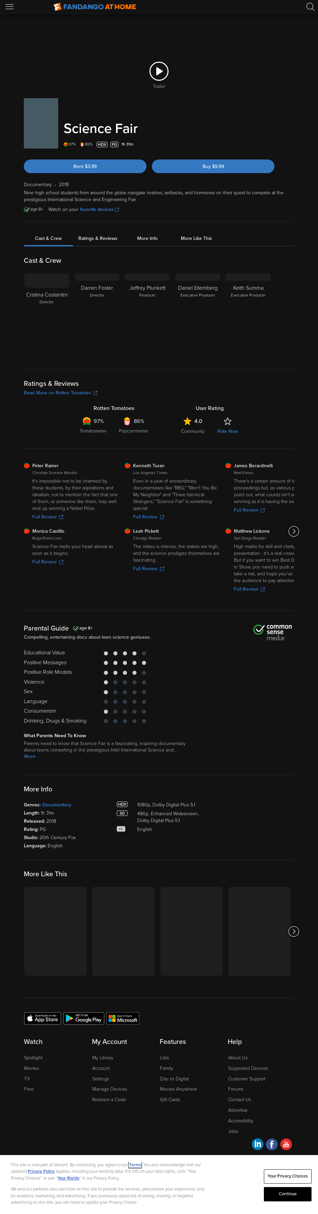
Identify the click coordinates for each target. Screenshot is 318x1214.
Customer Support (247, 1079)
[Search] (310, 7)
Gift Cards (170, 1100)
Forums (235, 1089)
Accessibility (240, 1121)
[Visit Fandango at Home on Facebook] (272, 1145)
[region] (159, 1184)
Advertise (238, 1110)
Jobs (233, 1131)
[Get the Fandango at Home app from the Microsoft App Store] (123, 1018)
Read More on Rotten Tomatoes (60, 393)
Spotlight (33, 1058)
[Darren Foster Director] (97, 316)
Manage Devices (109, 1089)
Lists (164, 1058)
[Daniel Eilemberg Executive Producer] (198, 316)
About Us (238, 1058)
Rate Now (228, 431)
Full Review (47, 517)
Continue (288, 1194)
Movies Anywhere (178, 1089)
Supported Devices (248, 1068)
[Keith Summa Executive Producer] (248, 316)
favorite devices (99, 209)
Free (29, 1089)
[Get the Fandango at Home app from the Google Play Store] (84, 1018)
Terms (135, 1165)
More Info (147, 238)
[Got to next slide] (294, 531)
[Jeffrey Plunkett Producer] (147, 316)
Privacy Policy (41, 1171)
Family (166, 1068)
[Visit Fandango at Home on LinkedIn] (257, 1145)
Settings (100, 1079)
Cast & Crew (48, 238)
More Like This (196, 238)
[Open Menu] (10, 7)
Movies (31, 1068)
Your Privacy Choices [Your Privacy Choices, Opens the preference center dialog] (288, 1176)
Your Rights (68, 1178)
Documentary (56, 805)
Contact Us (239, 1100)
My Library (102, 1058)
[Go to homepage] (95, 7)
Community (193, 431)
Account (101, 1068)
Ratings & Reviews (97, 238)
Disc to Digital (174, 1079)
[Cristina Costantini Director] (46, 316)
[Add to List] (290, 144)
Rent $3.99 (85, 166)
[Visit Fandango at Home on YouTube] (286, 1145)
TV (27, 1079)
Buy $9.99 (213, 166)
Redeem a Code (109, 1100)
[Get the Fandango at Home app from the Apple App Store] (42, 1018)
